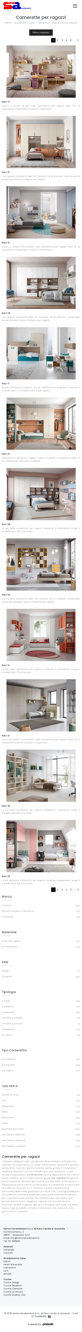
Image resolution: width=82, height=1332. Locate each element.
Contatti (8, 1252)
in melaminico (40, 947)
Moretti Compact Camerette (40, 911)
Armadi (7, 1273)
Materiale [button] (9, 932)
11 (78, 40)
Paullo (40, 1123)
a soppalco (40, 1007)
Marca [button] (7, 896)
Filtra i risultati (41, 32)
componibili (40, 1012)
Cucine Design (11, 1282)
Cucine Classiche (13, 1288)
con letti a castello (40, 1018)
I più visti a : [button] (10, 1086)
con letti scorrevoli (40, 1024)
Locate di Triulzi (40, 1095)
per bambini (40, 1065)
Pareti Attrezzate (13, 1264)
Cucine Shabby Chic (15, 1294)
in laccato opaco (40, 941)
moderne (40, 977)
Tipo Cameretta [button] (14, 1050)
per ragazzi (40, 1071)
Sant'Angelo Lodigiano (40, 1146)
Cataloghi (9, 1249)
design (40, 971)
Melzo (40, 1112)
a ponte (40, 1001)
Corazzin (40, 905)
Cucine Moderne (13, 1285)
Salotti (7, 1261)
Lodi (40, 1100)
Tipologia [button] (9, 992)
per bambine (40, 1059)
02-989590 (14, 1241)
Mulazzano (40, 1118)
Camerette (43, 22)
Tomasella (40, 917)
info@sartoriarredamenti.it (25, 1238)
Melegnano (40, 1106)
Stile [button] (5, 962)
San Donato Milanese (40, 1135)
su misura (40, 1035)
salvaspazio (40, 1029)
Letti (6, 1270)
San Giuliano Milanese (40, 1140)
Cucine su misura (13, 1291)
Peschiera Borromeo (40, 1129)
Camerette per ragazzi (64, 22)
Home (8, 22)
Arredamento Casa (24, 22)
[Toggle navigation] (75, 6)
